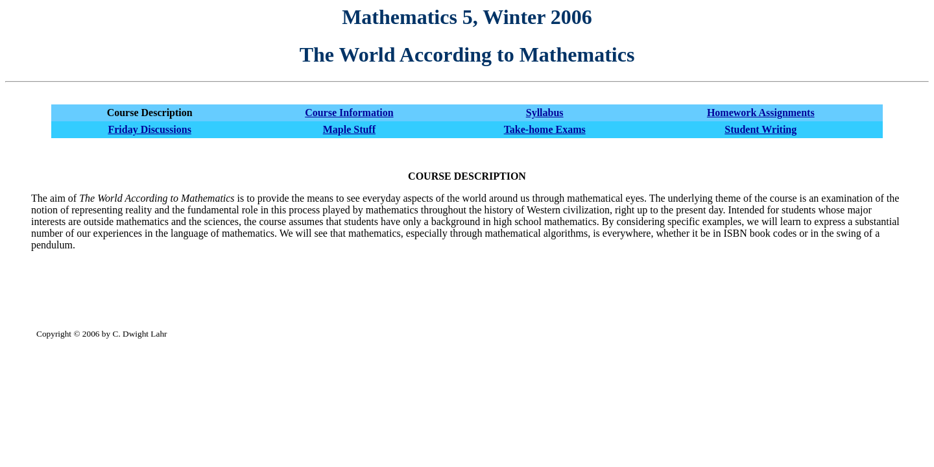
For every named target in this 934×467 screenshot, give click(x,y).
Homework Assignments (761, 112)
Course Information (349, 112)
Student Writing (760, 129)
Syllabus (545, 112)
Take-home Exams (545, 129)
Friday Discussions (149, 129)
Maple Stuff (349, 129)
